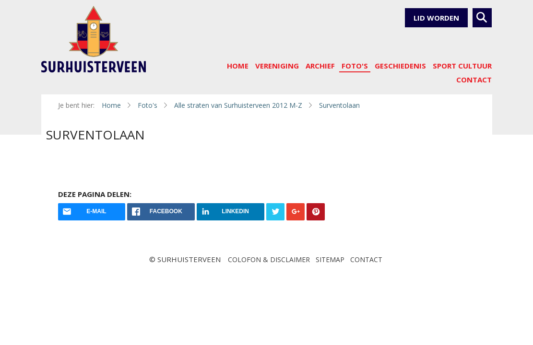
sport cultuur (462, 65)
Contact (474, 79)
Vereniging (277, 65)
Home (238, 65)
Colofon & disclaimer (269, 259)
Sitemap (330, 259)
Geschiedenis (400, 65)
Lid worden (436, 18)
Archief (320, 65)
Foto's (355, 65)
